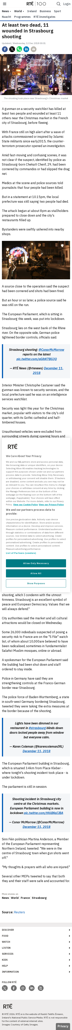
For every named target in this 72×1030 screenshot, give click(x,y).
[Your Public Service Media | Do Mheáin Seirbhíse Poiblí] (7, 1006)
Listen (6, 947)
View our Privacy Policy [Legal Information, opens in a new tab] (51, 504)
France (25, 898)
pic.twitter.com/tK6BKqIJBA (43, 813)
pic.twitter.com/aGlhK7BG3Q (37, 359)
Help (5, 965)
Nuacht (6, 17)
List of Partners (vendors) (21, 553)
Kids (5, 959)
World (18, 11)
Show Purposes (36, 583)
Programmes (22, 17)
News (5, 898)
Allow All (36, 573)
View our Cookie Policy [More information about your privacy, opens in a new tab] (25, 504)
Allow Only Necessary (36, 563)
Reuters (19, 912)
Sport (57, 11)
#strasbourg (37, 728)
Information (10, 971)
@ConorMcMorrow (51, 350)
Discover (8, 929)
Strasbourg (39, 898)
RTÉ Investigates (44, 17)
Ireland (32, 11)
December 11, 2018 (36, 751)
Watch (6, 941)
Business (45, 11)
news (5, 11)
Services (7, 953)
